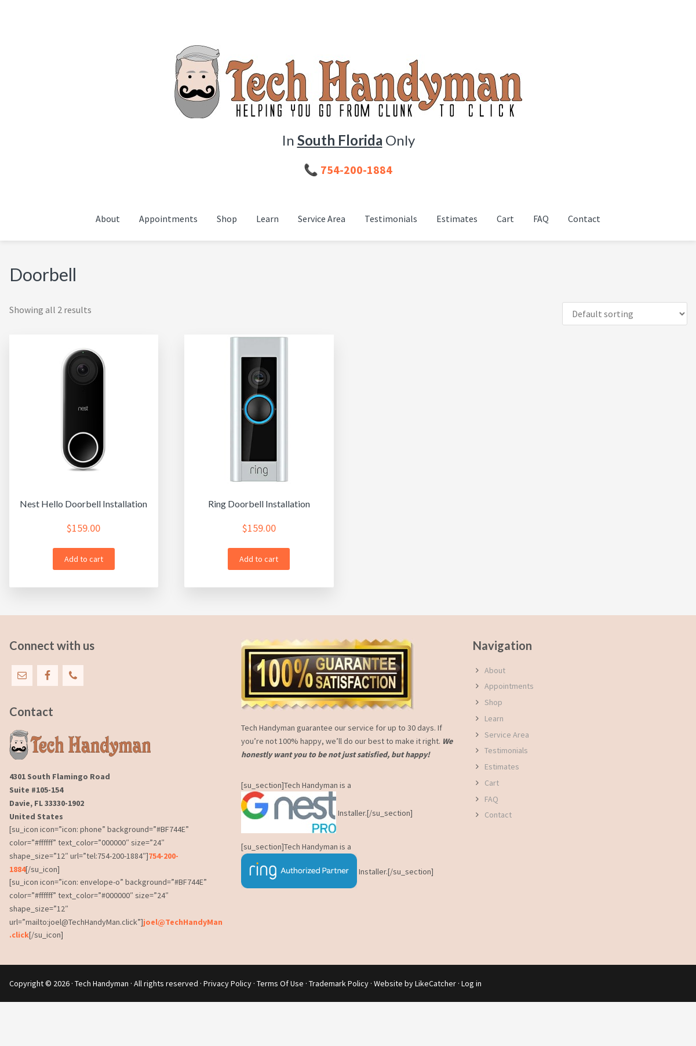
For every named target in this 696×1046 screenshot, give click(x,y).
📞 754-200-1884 (348, 169)
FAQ (491, 799)
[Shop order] (624, 313)
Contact (498, 814)
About (494, 670)
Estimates (501, 766)
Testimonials (506, 750)
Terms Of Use (280, 983)
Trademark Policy (339, 983)
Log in (471, 983)
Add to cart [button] (83, 559)
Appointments (509, 686)
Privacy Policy (227, 983)
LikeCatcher (435, 983)
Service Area (506, 734)
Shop (493, 702)
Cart (491, 783)
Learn (494, 718)
